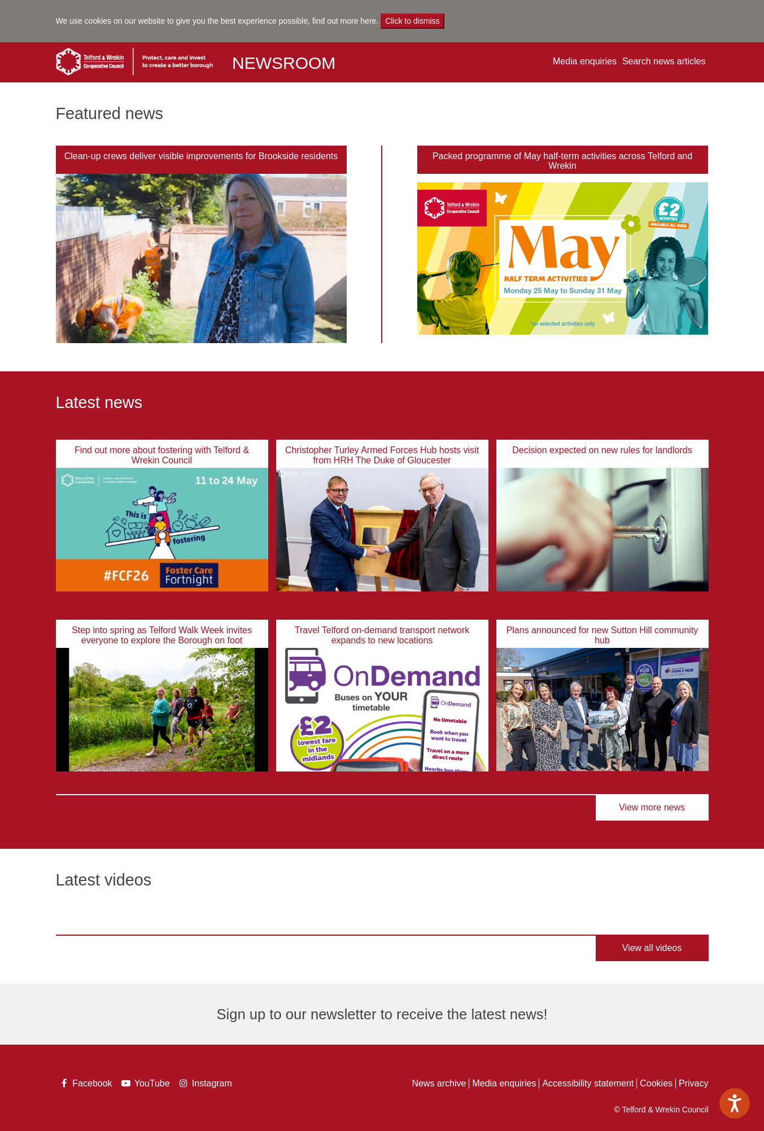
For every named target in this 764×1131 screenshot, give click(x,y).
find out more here (344, 20)
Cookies (656, 1083)
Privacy (693, 1083)
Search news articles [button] (664, 61)
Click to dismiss (412, 20)
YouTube (146, 1084)
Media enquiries (585, 61)
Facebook (85, 1084)
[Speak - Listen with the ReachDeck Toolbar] (734, 1103)
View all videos (652, 948)
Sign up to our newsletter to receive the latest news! (381, 1014)
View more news (652, 807)
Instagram (205, 1083)
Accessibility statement (588, 1083)
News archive (439, 1083)
